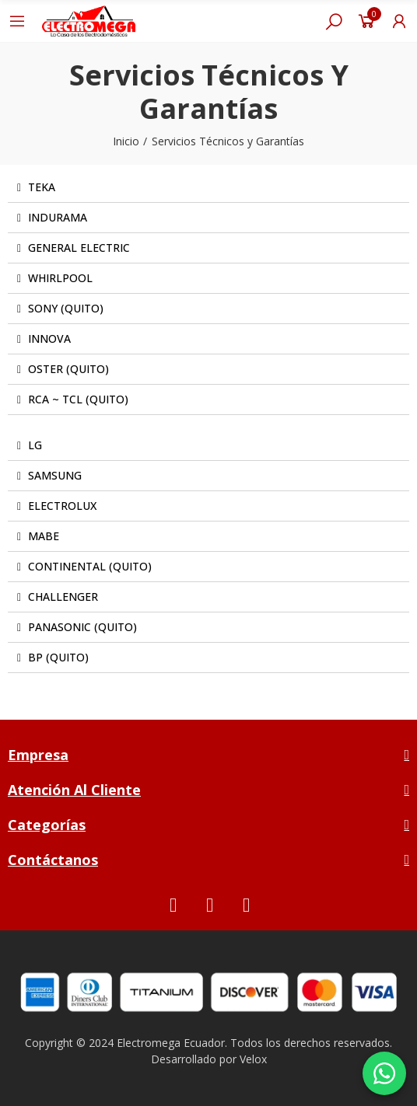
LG (35, 445)
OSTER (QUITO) (68, 368)
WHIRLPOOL (60, 277)
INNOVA (49, 338)
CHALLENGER (63, 596)
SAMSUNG (55, 475)
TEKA (41, 187)
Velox (253, 1059)
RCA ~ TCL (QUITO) (78, 399)
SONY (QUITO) (65, 308)
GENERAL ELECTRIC (79, 247)
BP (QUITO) (58, 657)
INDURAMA (57, 217)
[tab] (208, 188)
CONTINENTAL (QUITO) (90, 566)
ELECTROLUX (62, 505)
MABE (43, 536)
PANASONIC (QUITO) (82, 626)
